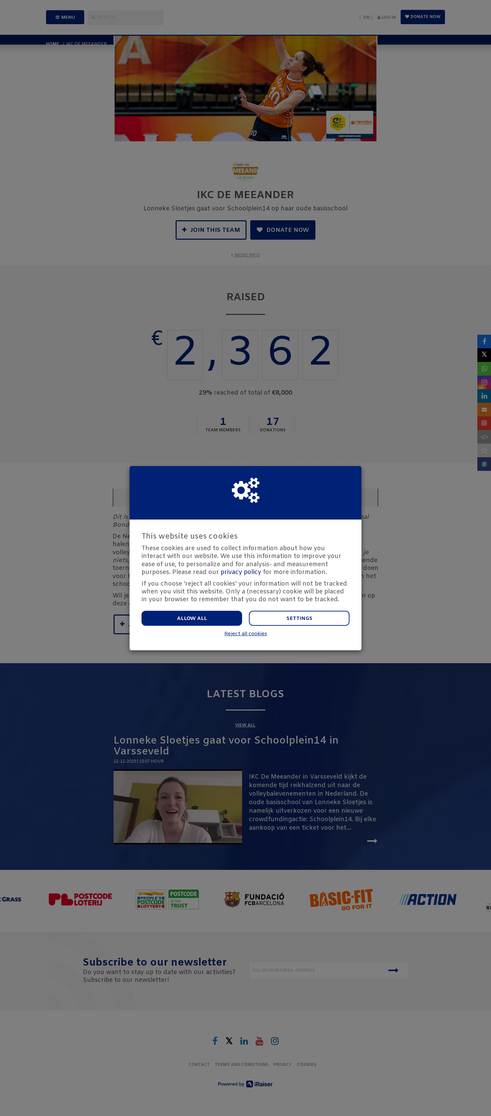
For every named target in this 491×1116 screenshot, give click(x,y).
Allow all (192, 618)
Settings (299, 618)
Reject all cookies (245, 634)
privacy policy (241, 572)
